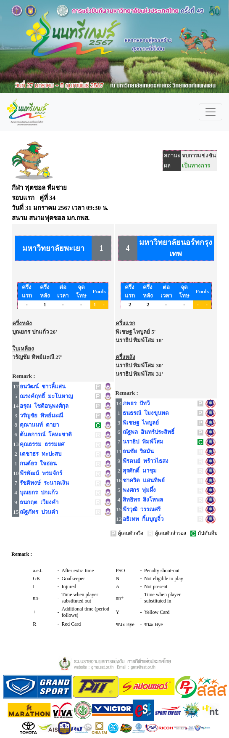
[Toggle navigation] (210, 112)
